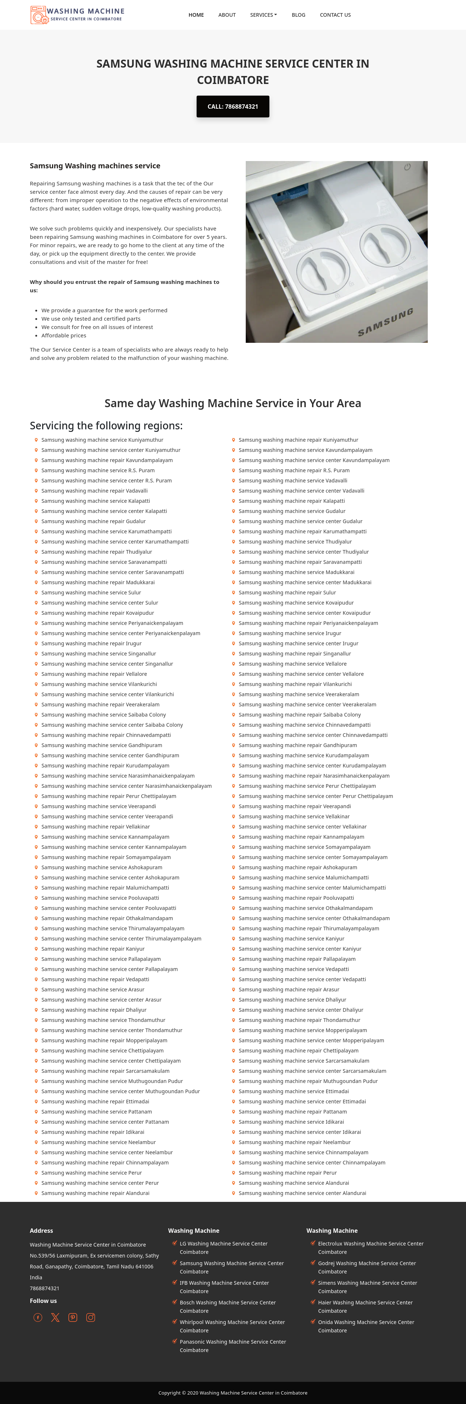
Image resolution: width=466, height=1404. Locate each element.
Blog (298, 14)
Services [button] (261, 14)
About (227, 14)
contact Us (335, 14)
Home (196, 14)
